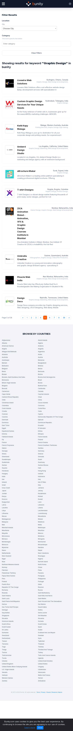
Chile (3, 400)
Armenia (5, 354)
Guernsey (41, 462)
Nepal (40, 550)
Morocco (5, 544)
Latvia (4, 505)
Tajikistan (41, 641)
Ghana (4, 454)
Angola (4, 349)
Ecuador (41, 425)
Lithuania (5, 513)
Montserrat (42, 542)
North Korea (42, 564)
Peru (3, 579)
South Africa (6, 624)
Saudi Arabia (42, 607)
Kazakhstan (42, 493)
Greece (40, 454)
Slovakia (5, 618)
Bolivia (40, 374)
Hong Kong (42, 471)
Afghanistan (6, 340)
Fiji (3, 439)
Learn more (29, 727)
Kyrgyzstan (6, 502)
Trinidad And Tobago (45, 649)
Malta (40, 525)
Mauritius (41, 530)
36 (64, 318)
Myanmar (5, 547)
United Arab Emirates (45, 661)
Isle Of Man (42, 482)
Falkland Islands (7, 437)
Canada (40, 391)
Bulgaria (4, 385)
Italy (39, 485)
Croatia (4, 411)
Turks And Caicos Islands (47, 655)
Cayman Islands (43, 394)
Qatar (40, 584)
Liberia (40, 508)
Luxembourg (42, 513)
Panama (41, 573)
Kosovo (4, 499)
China (40, 400)
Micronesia (6, 536)
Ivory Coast (6, 488)
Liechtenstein (42, 510)
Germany (41, 451)
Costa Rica (41, 408)
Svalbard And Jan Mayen (46, 632)
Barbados (5, 366)
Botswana (5, 380)
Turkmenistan (6, 655)
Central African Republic (10, 397)
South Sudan (6, 627)
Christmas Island (7, 403)
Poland (4, 581)
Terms (38, 692)
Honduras (5, 471)
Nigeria (40, 559)
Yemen (40, 678)
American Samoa (8, 346)
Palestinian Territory (9, 573)
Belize (40, 368)
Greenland (5, 456)
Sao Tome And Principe (10, 607)
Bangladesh (42, 363)
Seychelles (6, 613)
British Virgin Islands (9, 383)
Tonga (4, 649)
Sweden (41, 635)
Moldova (41, 536)
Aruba (40, 354)
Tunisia (4, 652)
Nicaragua (41, 556)
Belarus (40, 366)
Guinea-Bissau (43, 465)
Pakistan (5, 570)
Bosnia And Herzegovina (46, 377)
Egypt (4, 428)
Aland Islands (42, 340)
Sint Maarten (42, 615)
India (3, 476)
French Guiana (43, 442)
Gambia (40, 448)
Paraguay (41, 576)
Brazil (40, 380)
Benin (4, 371)
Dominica (5, 422)
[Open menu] (3, 3)
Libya (4, 510)
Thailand (41, 644)
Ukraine (4, 661)
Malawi (40, 519)
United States (42, 664)
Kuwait (40, 499)
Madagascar (6, 519)
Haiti (39, 468)
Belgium (5, 368)
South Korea (42, 624)
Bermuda (41, 371)
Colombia (5, 405)
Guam (40, 459)
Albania (4, 343)
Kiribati (40, 496)
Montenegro (6, 542)
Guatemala (5, 462)
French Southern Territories (47, 445)
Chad (40, 397)
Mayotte (5, 533)
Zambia (4, 681)
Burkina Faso (42, 385)
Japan (4, 491)
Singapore (5, 615)
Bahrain (4, 363)
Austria (40, 357)
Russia (40, 590)
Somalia (41, 621)
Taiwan (4, 641)
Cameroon (5, 391)
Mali (3, 525)
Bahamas (41, 360)
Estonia (4, 434)
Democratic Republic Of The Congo (50, 417)
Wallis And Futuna (44, 675)
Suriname (5, 632)
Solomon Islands (8, 621)
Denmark (5, 420)
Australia (5, 357)
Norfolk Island (43, 561)
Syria (39, 638)
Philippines (42, 579)
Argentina (41, 351)
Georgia (4, 451)
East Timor (5, 425)
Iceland (40, 473)
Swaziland (5, 635)
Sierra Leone (42, 613)
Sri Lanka (5, 630)
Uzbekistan (42, 669)
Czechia (5, 417)
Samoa (4, 604)
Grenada (41, 456)
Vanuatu (4, 672)
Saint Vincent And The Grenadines (50, 601)
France (4, 442)
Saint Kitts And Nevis (45, 596)
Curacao (5, 414)
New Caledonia (43, 553)
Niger (4, 559)
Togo (4, 647)
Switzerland (6, 638)
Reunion (41, 587)
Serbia (40, 610)
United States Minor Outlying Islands (14, 666)
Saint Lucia (5, 598)
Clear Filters (36, 53)
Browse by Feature (57, 692)
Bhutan (4, 374)
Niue (3, 561)
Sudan (40, 630)
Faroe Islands (42, 437)
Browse (49, 692)
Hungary (5, 473)
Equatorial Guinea (8, 431)
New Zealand (6, 556)
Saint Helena (6, 596)
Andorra (40, 346)
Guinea (4, 465)
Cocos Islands (43, 403)
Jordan (4, 493)
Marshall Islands (7, 527)
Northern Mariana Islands (10, 564)
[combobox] (29, 28)
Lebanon (41, 505)
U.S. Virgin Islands (8, 669)
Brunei (40, 383)
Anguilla (40, 349)
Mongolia (41, 539)
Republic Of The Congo (10, 587)
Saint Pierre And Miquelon (11, 601)
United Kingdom (7, 664)
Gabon (4, 448)
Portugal (41, 581)
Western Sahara (7, 678)
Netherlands (6, 553)
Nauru (4, 550)
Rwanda (4, 593)
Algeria (40, 343)
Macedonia (42, 516)
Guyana (4, 468)
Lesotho (5, 508)
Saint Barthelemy (44, 593)
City (3, 24)
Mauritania (5, 530)
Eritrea (40, 431)
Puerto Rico (6, 584)
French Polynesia (8, 445)
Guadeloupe (6, 459)
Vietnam (5, 675)
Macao (4, 516)
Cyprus (40, 414)
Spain (40, 627)
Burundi (4, 388)
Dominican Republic (45, 422)
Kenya (4, 496)
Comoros (41, 405)
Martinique (41, 527)
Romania (5, 590)
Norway (4, 567)
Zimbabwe (41, 681)
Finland (40, 439)
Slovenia (41, 618)
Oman (40, 567)
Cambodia (41, 388)
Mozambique (42, 544)
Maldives (41, 522)
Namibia (41, 547)
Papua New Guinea (8, 576)
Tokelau (41, 647)
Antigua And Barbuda (9, 351)
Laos (39, 502)
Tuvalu (4, 658)
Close (40, 728)
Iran (3, 479)
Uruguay (41, 666)
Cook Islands (6, 408)
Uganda (40, 658)
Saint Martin (42, 598)
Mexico (40, 533)
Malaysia (5, 522)
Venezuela (41, 672)
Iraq (39, 479)
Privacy (43, 692)
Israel (4, 485)
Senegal (5, 610)
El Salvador (42, 428)
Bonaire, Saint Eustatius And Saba (13, 377)
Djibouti (40, 420)
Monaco (5, 539)
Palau (40, 570)
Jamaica (41, 488)
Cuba (40, 411)
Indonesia (41, 476)
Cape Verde (6, 394)
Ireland (4, 482)
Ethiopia (41, 434)
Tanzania (5, 644)
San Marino (42, 604)
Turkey (40, 652)
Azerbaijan (5, 360)
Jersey (40, 491)
